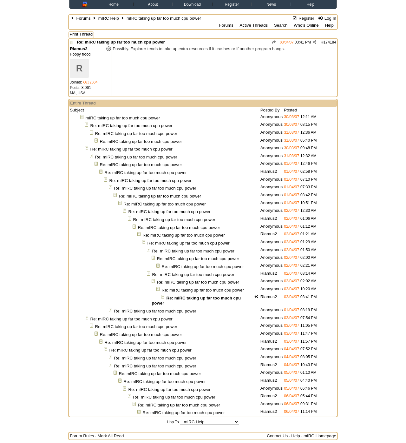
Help (311, 4)
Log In (327, 18)
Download (192, 4)
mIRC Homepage (320, 435)
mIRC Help (108, 18)
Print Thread (81, 34)
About (153, 4)
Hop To (173, 422)
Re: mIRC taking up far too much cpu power (121, 42)
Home (113, 4)
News (271, 4)
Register (232, 4)
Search (280, 25)
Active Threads (254, 25)
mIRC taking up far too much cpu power (123, 118)
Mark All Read (111, 435)
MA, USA (77, 93)
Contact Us (277, 435)
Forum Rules (82, 435)
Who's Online (306, 25)
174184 (330, 42)
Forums (83, 18)
